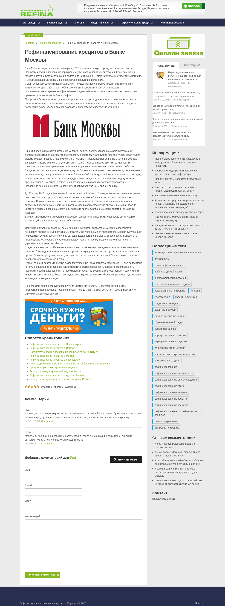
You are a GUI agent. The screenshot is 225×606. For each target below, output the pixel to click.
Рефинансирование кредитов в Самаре (52, 348)
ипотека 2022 (162, 297)
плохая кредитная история (170, 347)
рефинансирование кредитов (171, 405)
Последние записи (192, 66)
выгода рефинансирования (170, 278)
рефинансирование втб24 (169, 386)
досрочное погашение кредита (172, 284)
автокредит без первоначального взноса (178, 252)
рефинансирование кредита (171, 398)
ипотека (195, 290)
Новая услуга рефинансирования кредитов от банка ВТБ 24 (64, 351)
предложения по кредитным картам (175, 354)
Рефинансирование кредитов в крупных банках (57, 375)
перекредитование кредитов (171, 341)
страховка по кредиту (167, 427)
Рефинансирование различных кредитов (43, 603)
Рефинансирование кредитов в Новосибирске (56, 344)
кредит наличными (186, 297)
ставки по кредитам (166, 421)
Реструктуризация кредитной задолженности (55, 371)
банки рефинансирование (169, 265)
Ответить (47, 421)
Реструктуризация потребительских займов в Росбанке (61, 379)
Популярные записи (166, 66)
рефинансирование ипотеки (171, 392)
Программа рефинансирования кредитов (53, 367)
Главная (29, 42)
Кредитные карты (102, 22)
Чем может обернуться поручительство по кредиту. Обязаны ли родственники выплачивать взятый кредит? (179, 204)
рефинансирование (166, 367)
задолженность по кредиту (170, 290)
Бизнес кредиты (57, 22)
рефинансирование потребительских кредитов (176, 413)
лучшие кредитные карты (169, 316)
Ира (73, 457)
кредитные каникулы (166, 303)
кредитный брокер (165, 309)
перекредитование (165, 328)
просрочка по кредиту (167, 360)
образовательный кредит (169, 322)
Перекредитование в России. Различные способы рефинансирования (70, 363)
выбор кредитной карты (168, 271)
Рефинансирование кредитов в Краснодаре (55, 359)
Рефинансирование (172, 22)
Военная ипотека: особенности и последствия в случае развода (176, 472)
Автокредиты (31, 22)
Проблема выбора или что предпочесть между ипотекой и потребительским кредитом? (178, 162)
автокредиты (162, 258)
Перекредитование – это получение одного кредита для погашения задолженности (184, 76)
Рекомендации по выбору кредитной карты (179, 212)
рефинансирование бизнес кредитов (176, 379)
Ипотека (79, 22)
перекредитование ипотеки (170, 335)
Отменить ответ (126, 459)
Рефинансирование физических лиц (176, 195)
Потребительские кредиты (136, 22)
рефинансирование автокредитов (174, 373)
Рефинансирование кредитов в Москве (52, 355)
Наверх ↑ (200, 603)
